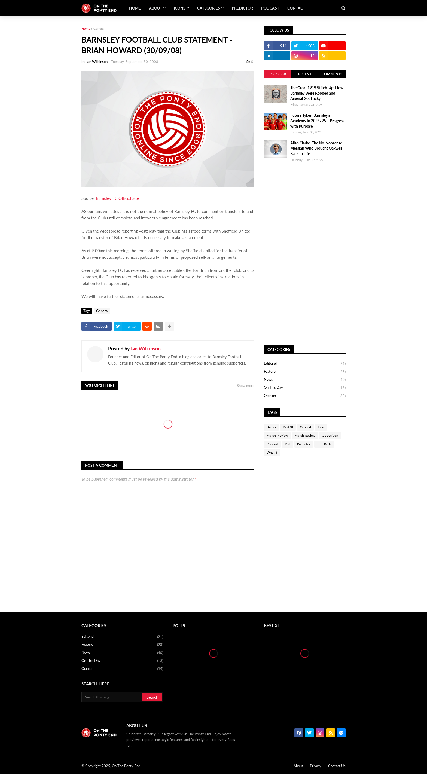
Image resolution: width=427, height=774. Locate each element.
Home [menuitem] (135, 8)
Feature (305, 372)
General (99, 28)
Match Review (305, 435)
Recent (305, 74)
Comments (332, 74)
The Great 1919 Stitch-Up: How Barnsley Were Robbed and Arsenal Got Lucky (316, 93)
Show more (245, 385)
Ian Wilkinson (146, 348)
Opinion (305, 396)
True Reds (324, 444)
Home (85, 28)
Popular (277, 74)
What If (272, 452)
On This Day (305, 388)
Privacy (315, 766)
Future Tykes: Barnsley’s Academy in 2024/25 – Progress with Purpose (317, 120)
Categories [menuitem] (208, 8)
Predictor (303, 444)
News (305, 380)
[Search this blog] (112, 697)
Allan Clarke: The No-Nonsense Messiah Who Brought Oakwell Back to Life (316, 148)
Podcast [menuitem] (270, 8)
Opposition (330, 435)
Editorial (305, 363)
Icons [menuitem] (179, 8)
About (298, 766)
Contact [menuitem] (296, 8)
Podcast (272, 444)
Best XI (288, 427)
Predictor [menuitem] (242, 8)
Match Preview (277, 435)
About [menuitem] (155, 8)
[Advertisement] (305, 254)
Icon (321, 427)
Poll (287, 444)
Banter (271, 427)
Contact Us (337, 766)
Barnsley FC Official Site (117, 198)
